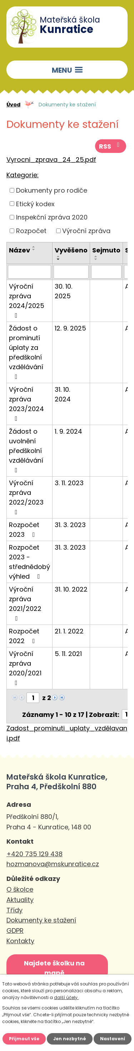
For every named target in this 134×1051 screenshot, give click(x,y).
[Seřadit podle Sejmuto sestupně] (96, 259)
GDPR (15, 930)
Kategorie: (22, 174)
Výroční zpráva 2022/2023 (26, 496)
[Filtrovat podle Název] (29, 272)
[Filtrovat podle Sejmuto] (106, 272)
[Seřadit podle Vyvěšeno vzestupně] (59, 256)
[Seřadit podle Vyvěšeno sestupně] (59, 259)
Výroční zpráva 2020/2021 (25, 667)
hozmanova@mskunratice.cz (52, 863)
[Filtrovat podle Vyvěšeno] (71, 272)
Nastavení (112, 1039)
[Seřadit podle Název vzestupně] (34, 246)
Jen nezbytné (69, 1039)
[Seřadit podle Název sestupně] (34, 249)
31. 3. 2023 (70, 524)
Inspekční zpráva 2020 (52, 217)
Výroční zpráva (86, 230)
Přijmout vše (24, 1039)
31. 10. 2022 (71, 589)
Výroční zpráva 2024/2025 (26, 300)
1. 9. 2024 (68, 431)
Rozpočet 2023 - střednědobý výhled (29, 562)
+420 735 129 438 (34, 853)
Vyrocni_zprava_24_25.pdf (51, 159)
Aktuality (20, 899)
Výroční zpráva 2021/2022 (25, 603)
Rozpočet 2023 (24, 529)
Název (19, 250)
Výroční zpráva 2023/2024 (26, 403)
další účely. (66, 997)
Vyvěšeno (71, 250)
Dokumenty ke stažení (41, 920)
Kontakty (20, 940)
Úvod (13, 104)
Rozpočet (31, 230)
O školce (19, 889)
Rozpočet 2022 (24, 636)
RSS (111, 146)
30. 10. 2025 (63, 291)
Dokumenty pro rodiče (51, 190)
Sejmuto (106, 250)
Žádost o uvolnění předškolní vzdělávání (26, 450)
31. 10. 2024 (63, 394)
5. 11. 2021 (68, 653)
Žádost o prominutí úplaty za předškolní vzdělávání (26, 352)
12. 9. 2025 (70, 328)
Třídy (14, 910)
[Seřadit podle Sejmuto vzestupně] (96, 256)
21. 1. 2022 (69, 631)
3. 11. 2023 (69, 482)
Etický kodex (35, 203)
